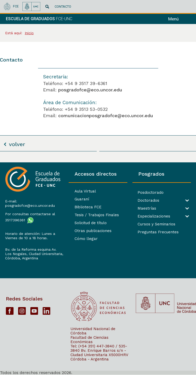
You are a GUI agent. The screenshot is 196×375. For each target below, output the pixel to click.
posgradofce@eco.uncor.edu (90, 89)
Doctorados (148, 200)
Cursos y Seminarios (156, 224)
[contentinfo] (98, 268)
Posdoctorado (151, 192)
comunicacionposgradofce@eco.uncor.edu (105, 115)
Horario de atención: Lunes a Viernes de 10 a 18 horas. (30, 236)
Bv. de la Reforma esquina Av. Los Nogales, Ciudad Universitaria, (34, 251)
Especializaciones (154, 216)
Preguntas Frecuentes (158, 232)
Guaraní (82, 199)
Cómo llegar (86, 238)
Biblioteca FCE (88, 207)
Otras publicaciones (93, 230)
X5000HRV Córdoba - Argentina (99, 357)
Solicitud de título (91, 223)
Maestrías (147, 208)
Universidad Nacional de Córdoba (92, 330)
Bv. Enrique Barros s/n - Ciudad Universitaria (98, 352)
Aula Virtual (85, 191)
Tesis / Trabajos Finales (97, 215)
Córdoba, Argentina (21, 258)
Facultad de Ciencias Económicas (89, 339)
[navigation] (180, 18)
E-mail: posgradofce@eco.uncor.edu (30, 203)
